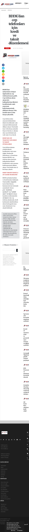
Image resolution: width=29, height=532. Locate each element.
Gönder (17, 250)
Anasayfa (3, 10)
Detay (13, 530)
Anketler (3, 506)
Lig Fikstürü (4, 489)
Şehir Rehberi (4, 497)
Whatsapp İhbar (5, 455)
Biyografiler (4, 508)
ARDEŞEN (18, 3)
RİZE (2, 467)
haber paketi (3, 527)
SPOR (2, 476)
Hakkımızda (4, 445)
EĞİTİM (3, 475)
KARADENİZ (4, 469)
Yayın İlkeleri (4, 447)
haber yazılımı (4, 525)
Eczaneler (3, 487)
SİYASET (3, 473)
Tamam (19, 530)
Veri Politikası (4, 448)
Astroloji (3, 511)
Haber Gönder (5, 457)
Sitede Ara (3, 504)
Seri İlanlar (4, 495)
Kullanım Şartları (5, 454)
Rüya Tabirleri (4, 510)
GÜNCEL (10, 10)
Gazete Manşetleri (5, 498)
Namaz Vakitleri (5, 486)
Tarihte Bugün (5, 491)
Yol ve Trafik (4, 484)
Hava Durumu (4, 482)
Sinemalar (3, 493)
